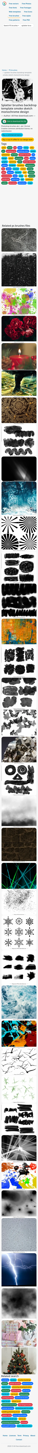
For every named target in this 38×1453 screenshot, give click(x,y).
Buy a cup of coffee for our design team (18, 139)
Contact (19, 1439)
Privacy (26, 1435)
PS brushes (13, 70)
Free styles (26, 16)
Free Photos (26, 4)
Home (4, 70)
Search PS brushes (11, 25)
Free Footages (25, 8)
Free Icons (28, 12)
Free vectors (14, 4)
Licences (12, 1435)
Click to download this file (14, 121)
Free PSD (26, 20)
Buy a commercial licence (12, 135)
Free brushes (14, 16)
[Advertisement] (19, 49)
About (32, 1435)
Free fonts (13, 8)
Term (19, 1435)
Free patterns (14, 20)
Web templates (15, 12)
